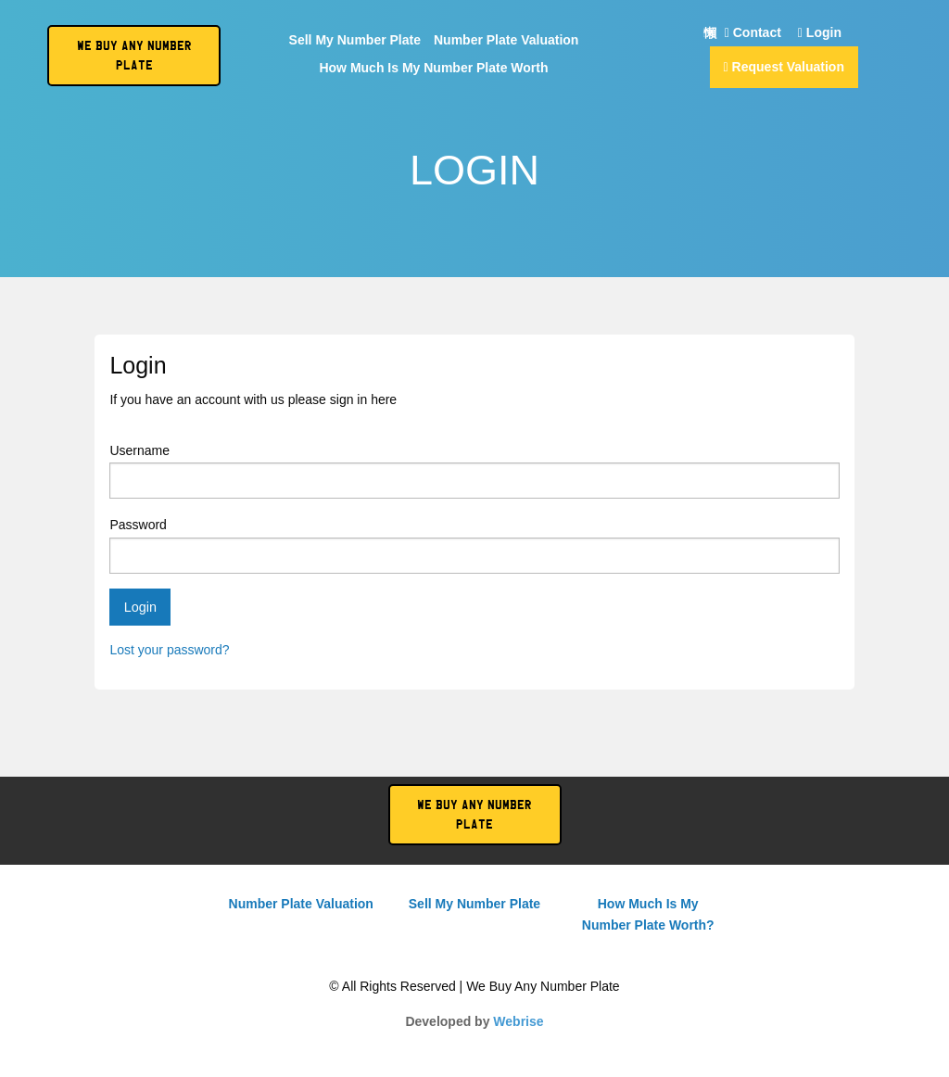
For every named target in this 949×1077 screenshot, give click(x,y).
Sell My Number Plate (355, 40)
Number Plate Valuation (506, 40)
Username (474, 471)
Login (819, 33)
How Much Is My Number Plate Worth (433, 68)
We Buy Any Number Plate (474, 815)
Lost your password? (169, 649)
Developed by (474, 1021)
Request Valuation (784, 66)
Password (474, 545)
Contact (753, 33)
